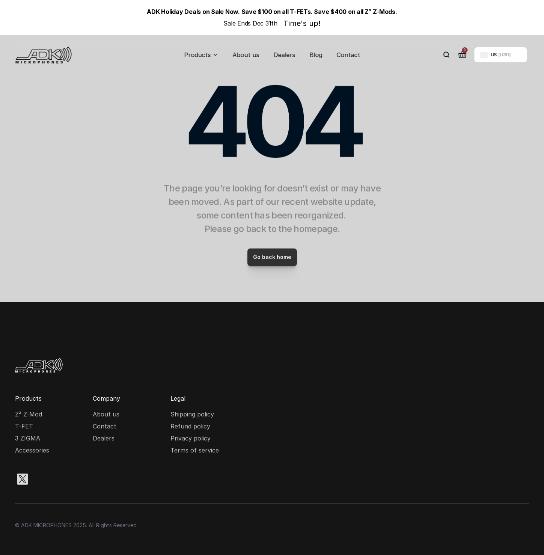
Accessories (32, 450)
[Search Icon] (446, 55)
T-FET (24, 426)
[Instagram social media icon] (46, 479)
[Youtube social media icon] (94, 479)
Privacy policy (190, 438)
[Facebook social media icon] (70, 479)
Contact (348, 55)
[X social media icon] (22, 479)
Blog (315, 55)
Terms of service (194, 450)
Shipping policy (192, 414)
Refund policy (190, 426)
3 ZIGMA (27, 438)
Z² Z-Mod (28, 414)
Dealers (284, 55)
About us (245, 55)
